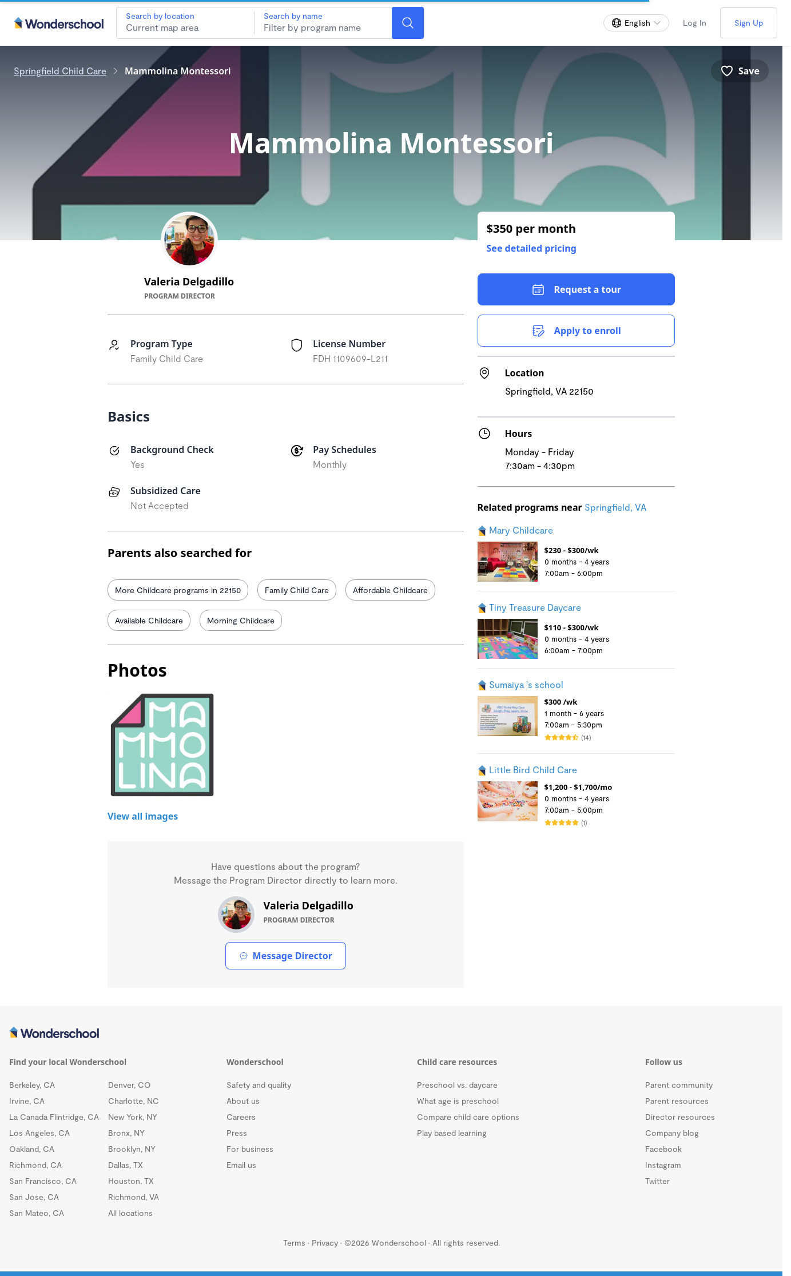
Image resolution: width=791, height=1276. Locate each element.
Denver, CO (129, 1085)
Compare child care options (468, 1117)
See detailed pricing (532, 248)
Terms (294, 1242)
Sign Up (748, 22)
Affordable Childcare (390, 590)
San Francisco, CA (43, 1181)
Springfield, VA (615, 507)
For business (249, 1149)
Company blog (672, 1133)
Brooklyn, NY (132, 1149)
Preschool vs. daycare (457, 1085)
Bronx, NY (126, 1133)
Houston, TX (131, 1181)
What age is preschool (458, 1101)
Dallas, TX (125, 1165)
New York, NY (132, 1117)
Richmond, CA (35, 1165)
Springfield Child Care (60, 70)
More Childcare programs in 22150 (178, 590)
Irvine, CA (27, 1101)
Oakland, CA (31, 1149)
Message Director (285, 955)
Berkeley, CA (32, 1085)
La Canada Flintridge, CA (54, 1117)
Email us (241, 1165)
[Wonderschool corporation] (391, 1033)
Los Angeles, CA (39, 1133)
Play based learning (452, 1133)
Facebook (663, 1149)
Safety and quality (258, 1085)
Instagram (663, 1165)
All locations (130, 1213)
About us (243, 1101)
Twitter (657, 1181)
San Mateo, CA (36, 1213)
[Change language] (636, 22)
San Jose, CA (34, 1197)
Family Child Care (297, 590)
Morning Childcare (241, 620)
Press (236, 1133)
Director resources (680, 1117)
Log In (694, 22)
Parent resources (677, 1101)
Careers (241, 1117)
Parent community (679, 1085)
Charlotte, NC (133, 1101)
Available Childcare (149, 620)
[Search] (408, 23)
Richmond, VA (133, 1197)
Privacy (325, 1242)
